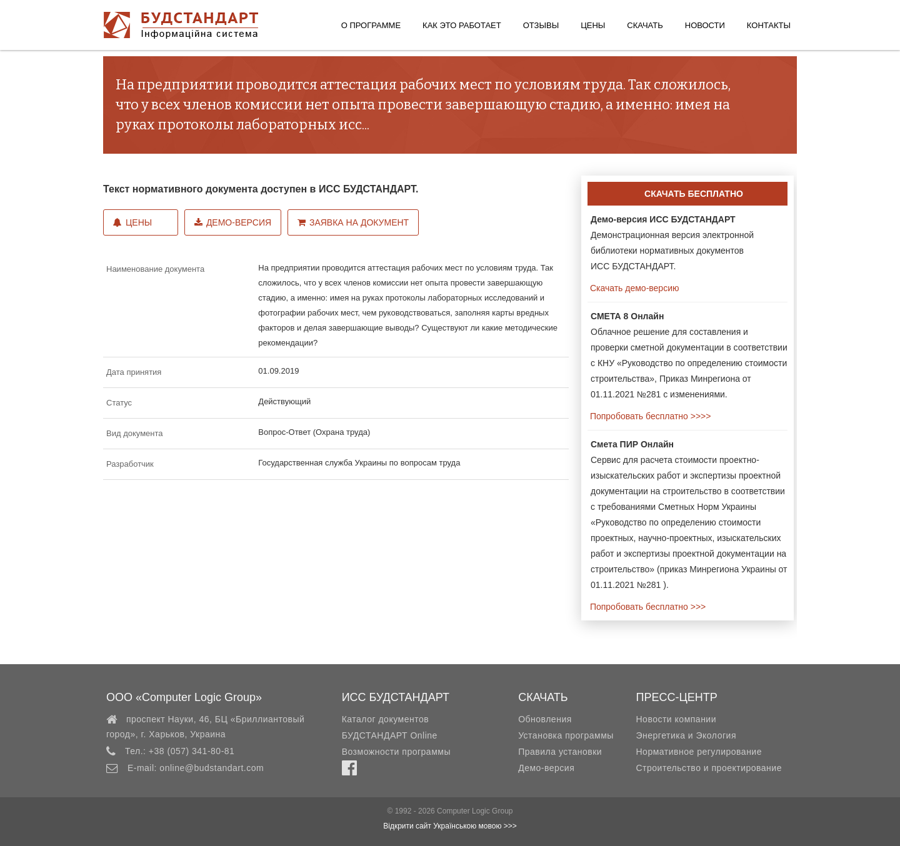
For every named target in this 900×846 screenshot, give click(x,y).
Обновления (545, 719)
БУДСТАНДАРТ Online (390, 735)
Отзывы (541, 25)
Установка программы (566, 735)
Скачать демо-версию (633, 288)
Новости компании (676, 719)
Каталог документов (385, 719)
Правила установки (560, 752)
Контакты (769, 25)
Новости (705, 25)
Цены (593, 25)
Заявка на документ (353, 222)
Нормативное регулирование (699, 752)
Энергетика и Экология (686, 735)
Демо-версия (232, 222)
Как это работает (461, 25)
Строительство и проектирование (708, 768)
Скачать (644, 25)
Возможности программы (396, 752)
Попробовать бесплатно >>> (647, 607)
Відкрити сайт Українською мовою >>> (450, 826)
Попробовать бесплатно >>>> (649, 416)
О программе (371, 25)
